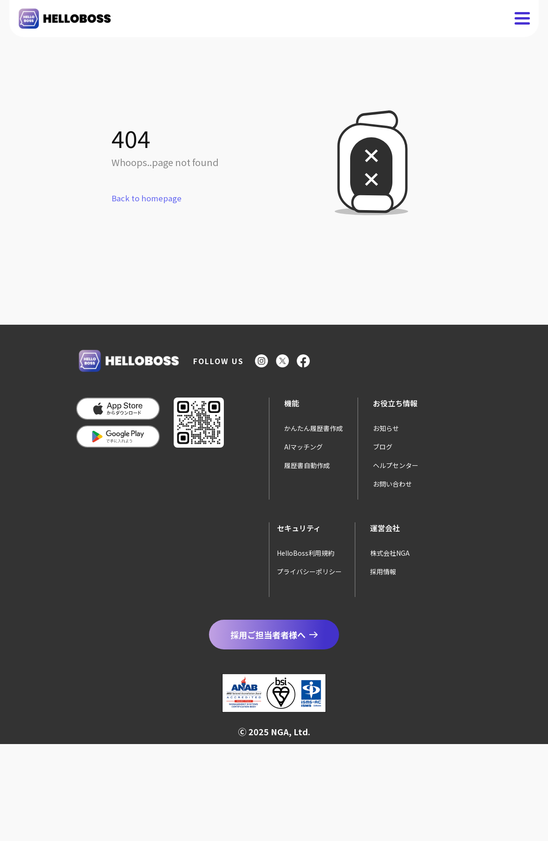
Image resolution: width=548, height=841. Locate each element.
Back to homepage (146, 198)
